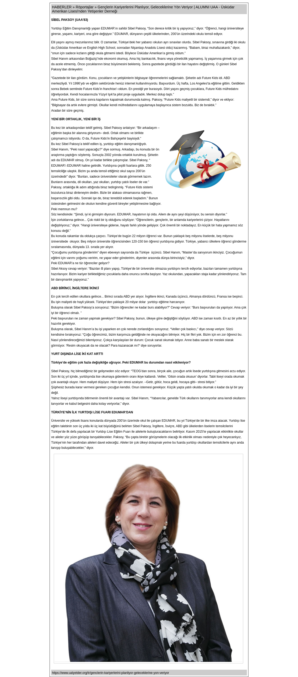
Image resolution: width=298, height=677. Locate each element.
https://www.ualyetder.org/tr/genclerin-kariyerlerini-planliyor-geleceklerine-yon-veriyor (110, 673)
